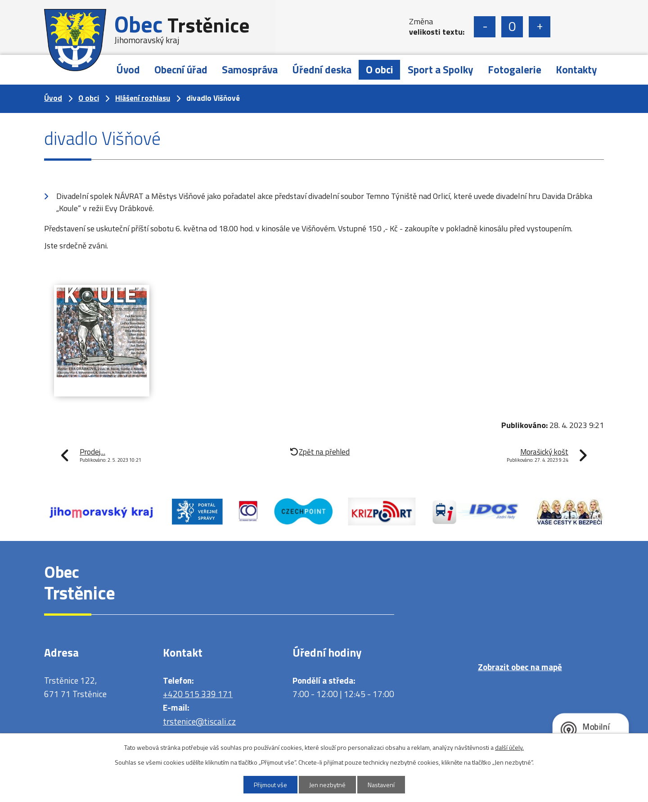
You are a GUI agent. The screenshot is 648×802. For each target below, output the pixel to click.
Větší (539, 26)
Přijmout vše (270, 784)
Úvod (128, 69)
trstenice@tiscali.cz (199, 721)
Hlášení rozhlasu (142, 98)
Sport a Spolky (440, 69)
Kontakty (576, 69)
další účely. (509, 747)
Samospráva (250, 69)
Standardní (512, 26)
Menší (484, 26)
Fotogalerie (514, 69)
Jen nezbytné (327, 784)
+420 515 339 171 (198, 693)
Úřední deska (321, 69)
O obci (379, 69)
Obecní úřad (180, 69)
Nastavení (381, 784)
